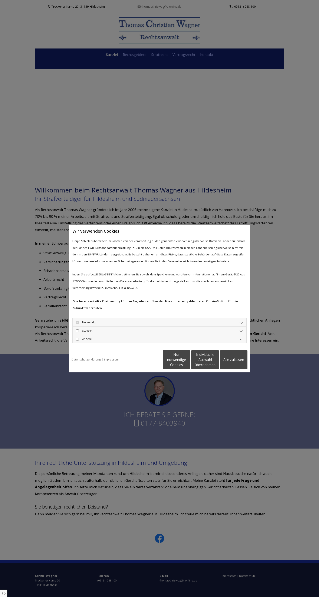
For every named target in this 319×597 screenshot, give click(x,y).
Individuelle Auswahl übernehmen (187, 359)
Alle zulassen (227, 359)
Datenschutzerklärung (86, 359)
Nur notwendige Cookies (147, 360)
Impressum (111, 359)
